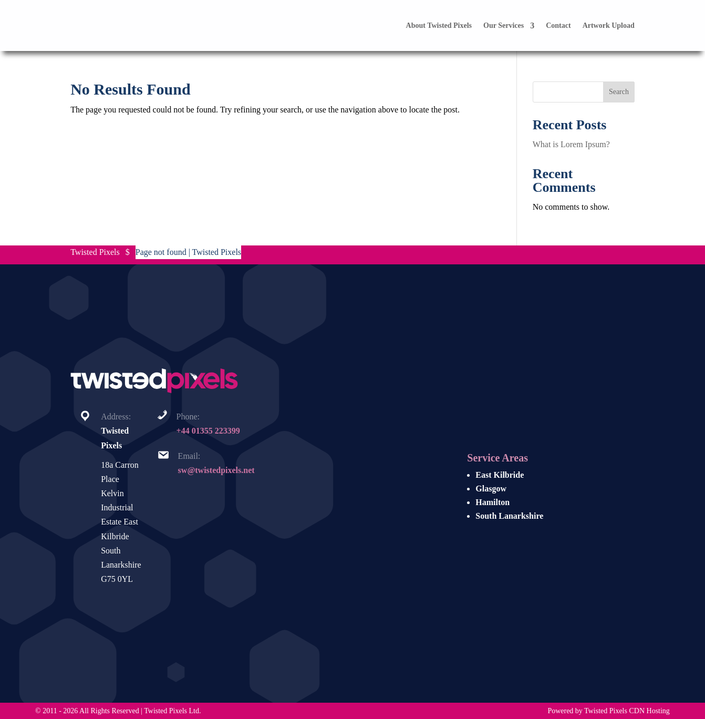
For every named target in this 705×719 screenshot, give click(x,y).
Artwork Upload (609, 25)
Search (619, 92)
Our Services (503, 25)
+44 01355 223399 (208, 430)
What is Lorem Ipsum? (571, 144)
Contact (558, 25)
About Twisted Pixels (439, 25)
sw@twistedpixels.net (216, 470)
